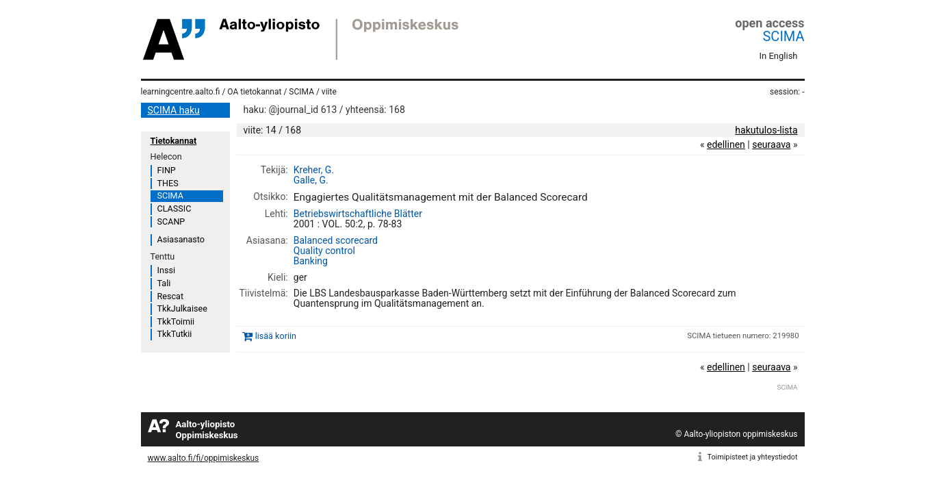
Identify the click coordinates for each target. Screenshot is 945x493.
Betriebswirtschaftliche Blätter (358, 213)
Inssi (166, 270)
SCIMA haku (174, 110)
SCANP (171, 221)
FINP (166, 170)
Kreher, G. (314, 169)
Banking (311, 260)
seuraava (771, 144)
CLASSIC (174, 208)
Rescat (170, 296)
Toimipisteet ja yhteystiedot (753, 457)
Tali (164, 283)
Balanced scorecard (336, 240)
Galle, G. (311, 180)
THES (168, 183)
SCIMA (783, 36)
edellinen (726, 144)
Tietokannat (174, 141)
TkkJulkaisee (182, 308)
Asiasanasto (181, 239)
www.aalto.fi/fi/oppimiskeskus (203, 458)
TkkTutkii (174, 334)
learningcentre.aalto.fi (180, 92)
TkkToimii (176, 321)
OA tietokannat (254, 92)
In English (779, 56)
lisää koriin (275, 336)
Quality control (324, 250)
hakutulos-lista (766, 130)
